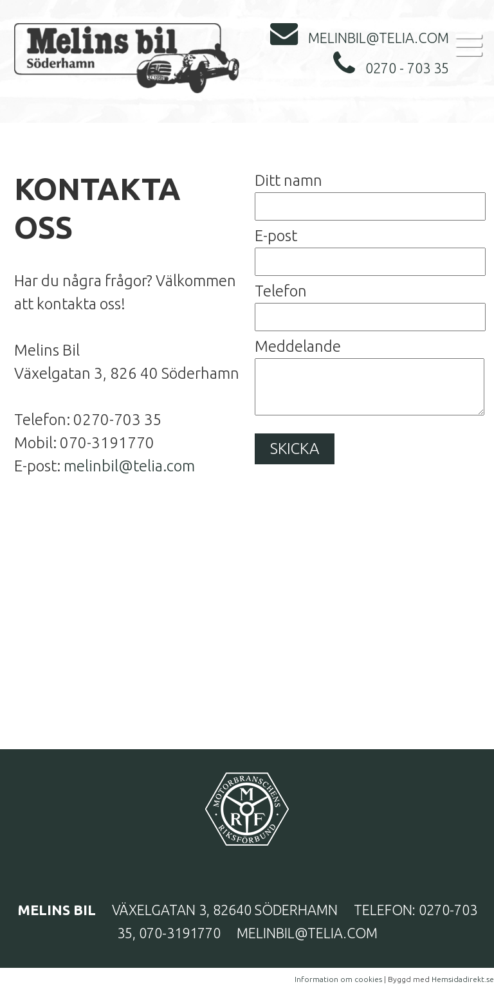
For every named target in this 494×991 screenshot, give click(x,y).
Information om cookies (338, 979)
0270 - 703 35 (391, 68)
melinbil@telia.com (359, 38)
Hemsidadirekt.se (463, 979)
